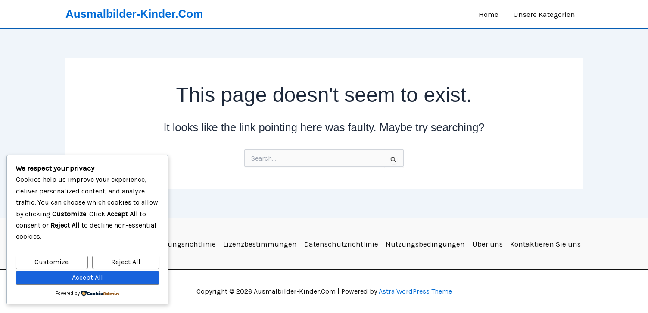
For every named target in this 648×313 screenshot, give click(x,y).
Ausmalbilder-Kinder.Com (134, 13)
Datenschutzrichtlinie (341, 244)
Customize (51, 262)
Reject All (125, 262)
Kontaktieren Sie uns (545, 244)
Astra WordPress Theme (415, 291)
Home (488, 14)
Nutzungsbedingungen (425, 244)
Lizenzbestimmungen (260, 244)
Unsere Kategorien (544, 14)
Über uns (487, 244)
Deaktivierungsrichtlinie (174, 244)
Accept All (87, 277)
